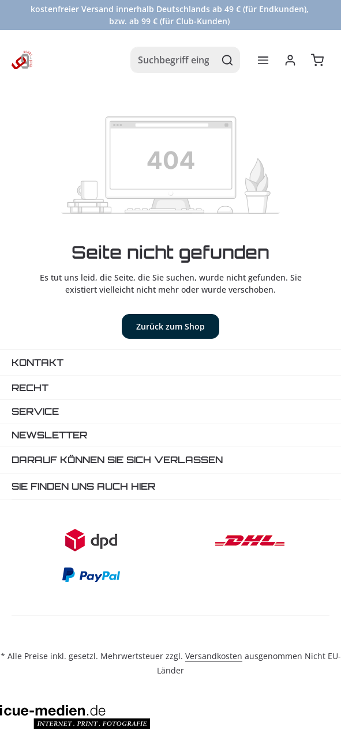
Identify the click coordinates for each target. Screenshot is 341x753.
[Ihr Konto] (290, 60)
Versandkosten (213, 655)
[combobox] (173, 60)
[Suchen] (227, 60)
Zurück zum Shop (170, 326)
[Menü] (262, 60)
